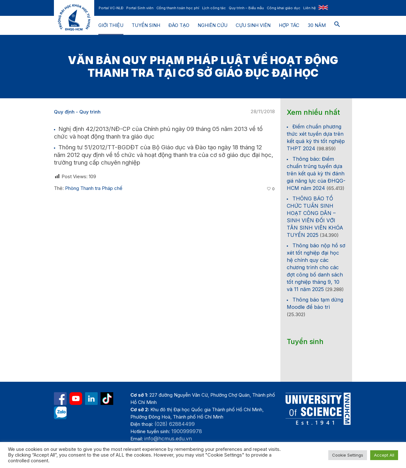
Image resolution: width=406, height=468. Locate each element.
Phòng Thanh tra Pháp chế (93, 188)
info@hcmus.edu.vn (168, 438)
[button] (337, 25)
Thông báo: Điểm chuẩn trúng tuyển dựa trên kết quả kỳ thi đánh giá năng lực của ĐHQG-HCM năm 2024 (316, 173)
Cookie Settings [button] (347, 455)
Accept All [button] (384, 455)
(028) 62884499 (174, 424)
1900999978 (186, 431)
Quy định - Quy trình (77, 112)
